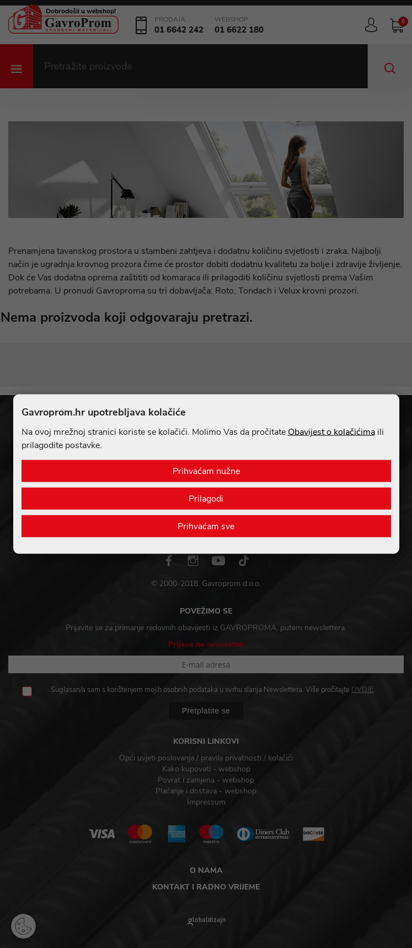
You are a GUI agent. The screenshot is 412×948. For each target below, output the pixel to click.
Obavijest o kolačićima (331, 432)
